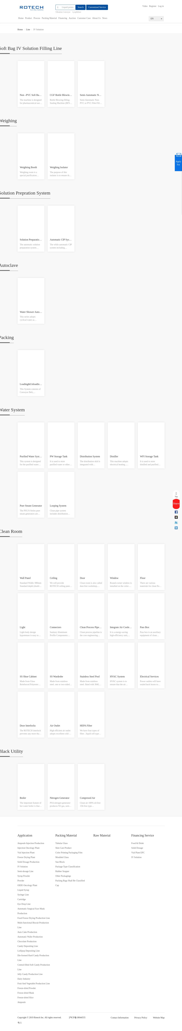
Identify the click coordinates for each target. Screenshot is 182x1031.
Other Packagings (63, 876)
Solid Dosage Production (28, 862)
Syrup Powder (24, 876)
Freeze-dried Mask (26, 993)
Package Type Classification (67, 866)
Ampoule (22, 1002)
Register (152, 6)
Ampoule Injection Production (31, 843)
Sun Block (60, 862)
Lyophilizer (76, 12)
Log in (161, 6)
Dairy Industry (24, 979)
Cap (57, 885)
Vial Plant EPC (138, 852)
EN (156, 18)
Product (28, 18)
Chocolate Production (27, 941)
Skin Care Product (63, 848)
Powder (21, 881)
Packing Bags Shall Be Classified (70, 881)
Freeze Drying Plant (26, 857)
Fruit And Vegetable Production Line (34, 983)
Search (81, 7)
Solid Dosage (137, 848)
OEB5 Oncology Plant (27, 885)
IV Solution (23, 866)
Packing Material (49, 18)
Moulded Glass (62, 857)
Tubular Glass (61, 843)
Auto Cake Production (27, 932)
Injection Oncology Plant (29, 848)
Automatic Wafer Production (30, 937)
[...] (68, 7)
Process (36, 18)
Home (21, 18)
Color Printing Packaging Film (68, 852)
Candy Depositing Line (28, 946)
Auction (72, 18)
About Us (96, 18)
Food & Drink (137, 843)
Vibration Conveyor (62, 12)
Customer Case (84, 18)
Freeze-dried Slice (25, 997)
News (104, 18)
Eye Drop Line (24, 904)
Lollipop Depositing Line (29, 951)
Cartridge (22, 899)
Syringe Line (23, 895)
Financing (62, 18)
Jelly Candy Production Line (30, 974)
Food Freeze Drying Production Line (34, 918)
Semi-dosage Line (25, 871)
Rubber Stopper (62, 871)
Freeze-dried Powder (27, 988)
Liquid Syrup (23, 890)
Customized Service (97, 7)
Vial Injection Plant (26, 852)
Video (145, 6)
